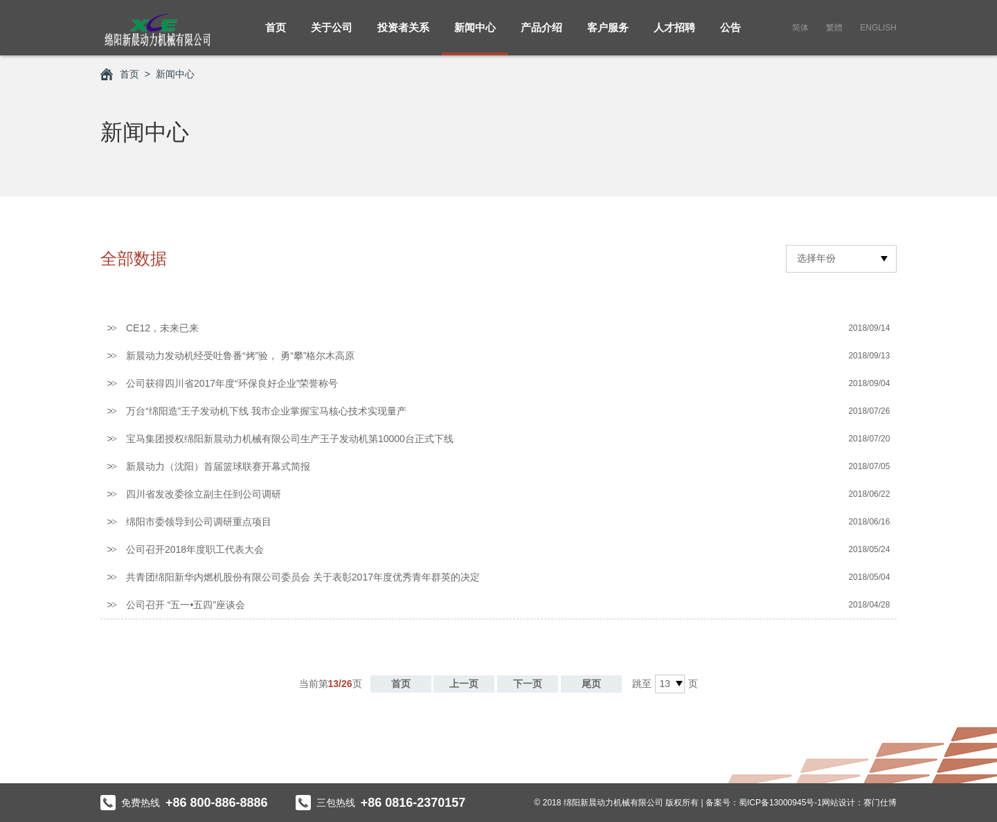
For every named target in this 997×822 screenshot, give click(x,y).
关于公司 (331, 34)
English (878, 28)
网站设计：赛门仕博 (859, 802)
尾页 (591, 683)
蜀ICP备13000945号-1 (780, 802)
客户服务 (608, 34)
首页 (275, 34)
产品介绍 (541, 34)
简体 (800, 28)
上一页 (463, 683)
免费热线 (184, 802)
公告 (730, 34)
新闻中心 (475, 34)
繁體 (834, 28)
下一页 (527, 683)
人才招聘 (674, 34)
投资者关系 (403, 34)
